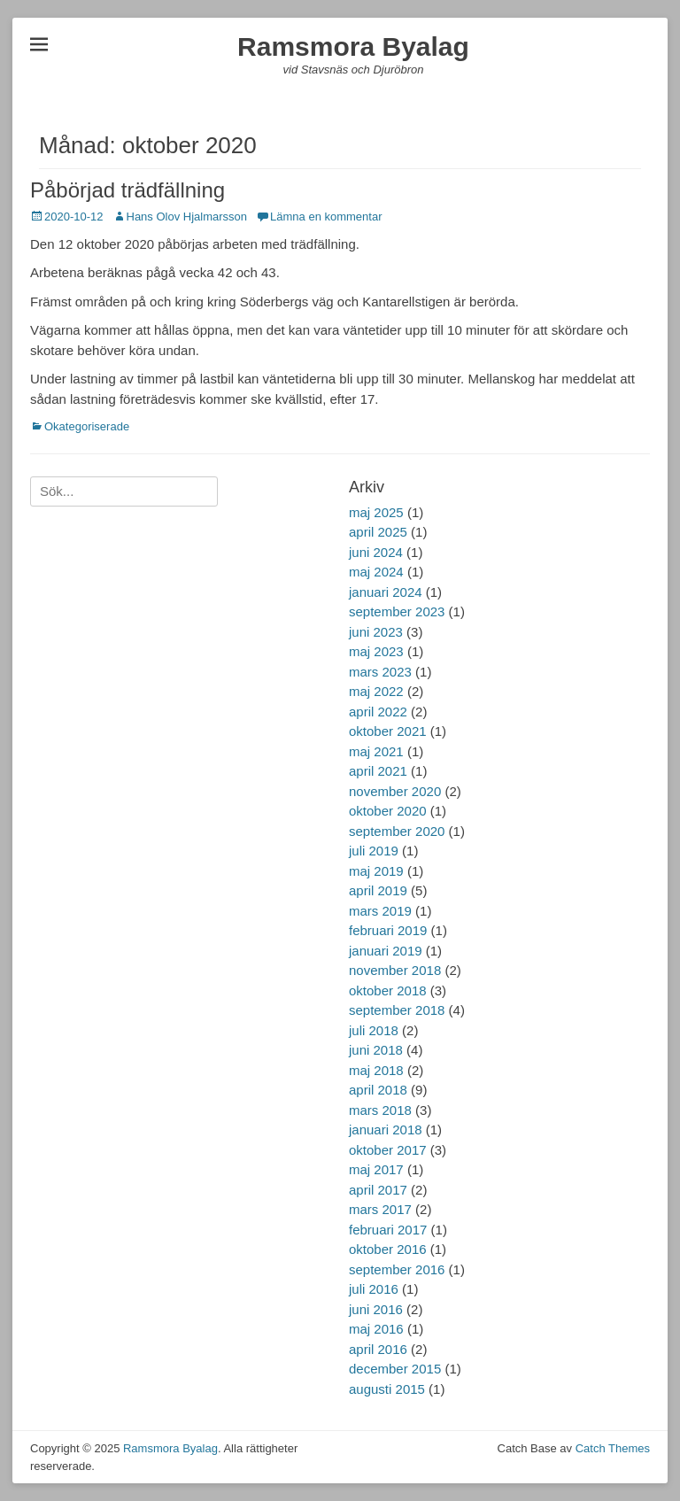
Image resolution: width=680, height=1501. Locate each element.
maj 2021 (376, 751)
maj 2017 (376, 1169)
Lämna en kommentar (326, 216)
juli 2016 (373, 1288)
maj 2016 (376, 1328)
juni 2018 (376, 1049)
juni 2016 (376, 1309)
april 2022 (378, 711)
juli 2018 (373, 1030)
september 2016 (396, 1269)
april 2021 (378, 770)
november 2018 (395, 970)
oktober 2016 (388, 1249)
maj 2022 (376, 691)
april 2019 (378, 890)
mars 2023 (380, 671)
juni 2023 (376, 631)
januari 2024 (385, 592)
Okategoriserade (86, 426)
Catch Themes (613, 1448)
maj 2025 (376, 512)
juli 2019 (373, 850)
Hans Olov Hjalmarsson (187, 216)
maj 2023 (376, 651)
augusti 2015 (387, 1389)
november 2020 (395, 791)
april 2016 (378, 1349)
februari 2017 (388, 1229)
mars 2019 (380, 910)
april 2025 (378, 531)
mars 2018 (380, 1110)
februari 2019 (388, 930)
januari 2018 (385, 1129)
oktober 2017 (388, 1149)
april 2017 (378, 1189)
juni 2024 (376, 552)
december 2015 (395, 1368)
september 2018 (396, 1009)
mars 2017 (380, 1209)
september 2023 (396, 611)
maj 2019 (376, 870)
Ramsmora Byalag (353, 46)
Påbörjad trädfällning (127, 190)
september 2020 (396, 831)
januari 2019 (385, 950)
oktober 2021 (388, 731)
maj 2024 (376, 571)
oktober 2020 (388, 810)
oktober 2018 (388, 990)
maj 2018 (376, 1070)
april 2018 (378, 1089)
